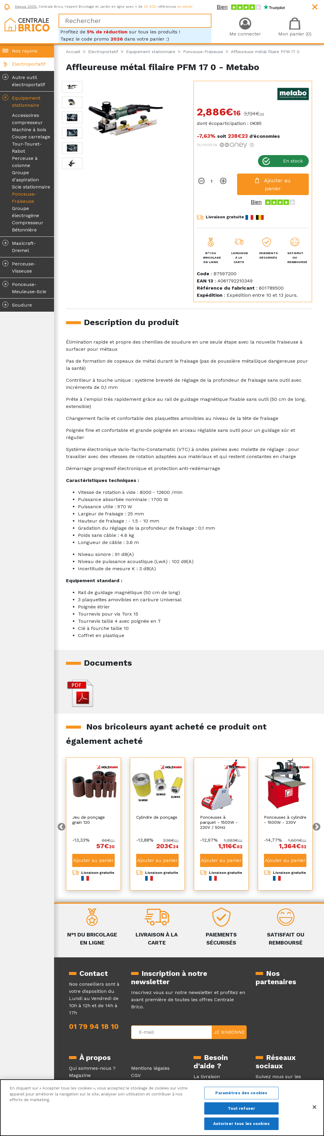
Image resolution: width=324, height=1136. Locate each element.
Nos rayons (24, 51)
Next (316, 827)
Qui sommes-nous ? (92, 1068)
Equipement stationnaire (20, 100)
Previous (61, 827)
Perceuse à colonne (25, 161)
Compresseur (27, 222)
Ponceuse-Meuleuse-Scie (24, 287)
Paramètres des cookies (241, 1093)
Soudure (17, 304)
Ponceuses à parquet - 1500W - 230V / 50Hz (219, 822)
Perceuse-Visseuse (19, 267)
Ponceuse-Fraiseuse (24, 197)
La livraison (207, 1076)
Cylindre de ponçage (156, 817)
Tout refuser (241, 1108)
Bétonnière (24, 230)
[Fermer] (314, 1107)
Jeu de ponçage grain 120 (88, 820)
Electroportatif (28, 64)
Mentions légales (150, 1068)
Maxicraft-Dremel (19, 246)
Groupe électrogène (25, 211)
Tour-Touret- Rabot (27, 147)
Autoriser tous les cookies (241, 1123)
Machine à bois (29, 129)
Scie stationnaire (31, 187)
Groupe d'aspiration (25, 176)
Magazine (80, 1075)
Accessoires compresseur (27, 118)
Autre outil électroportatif (23, 80)
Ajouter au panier (93, 860)
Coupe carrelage (31, 137)
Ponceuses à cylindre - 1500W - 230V (285, 820)
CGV (136, 1075)
